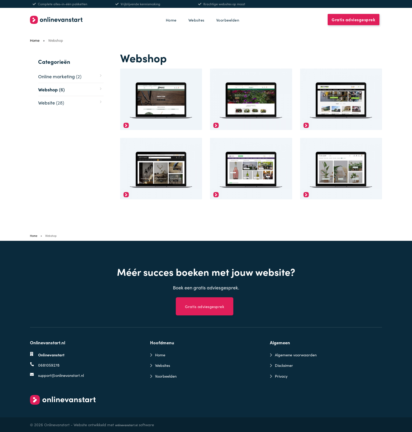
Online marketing (59, 76)
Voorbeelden (227, 20)
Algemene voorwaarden (296, 354)
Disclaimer (284, 365)
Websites (196, 20)
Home (171, 20)
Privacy (281, 376)
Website (51, 102)
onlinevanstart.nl (126, 425)
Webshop (51, 89)
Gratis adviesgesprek (353, 20)
